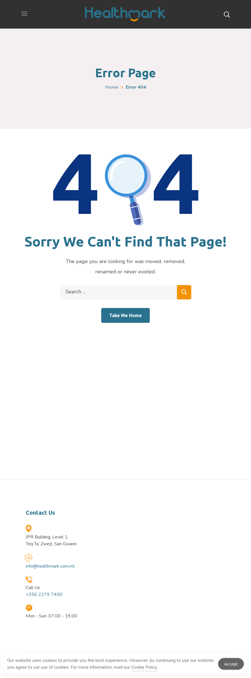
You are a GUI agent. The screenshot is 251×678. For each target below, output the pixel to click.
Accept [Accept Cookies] (231, 666)
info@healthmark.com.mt (50, 566)
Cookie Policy (144, 669)
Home (111, 87)
